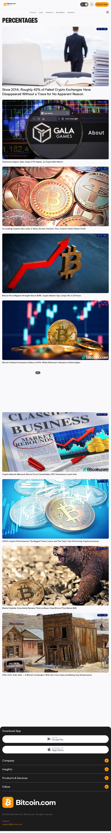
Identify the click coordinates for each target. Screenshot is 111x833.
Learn (41, 12)
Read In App (102, 4)
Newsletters (60, 12)
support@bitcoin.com (12, 824)
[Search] (91, 4)
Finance (33, 12)
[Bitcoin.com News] (9, 4)
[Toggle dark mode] (84, 4)
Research (49, 12)
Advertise (71, 12)
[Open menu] (107, 12)
